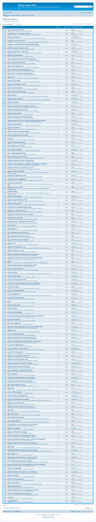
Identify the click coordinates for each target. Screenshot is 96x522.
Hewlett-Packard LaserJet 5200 (16, 146)
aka (8, 31)
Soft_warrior (10, 284)
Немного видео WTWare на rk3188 (17, 200)
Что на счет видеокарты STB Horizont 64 (19, 493)
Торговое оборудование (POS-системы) (39, 96)
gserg (9, 476)
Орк (8, 480)
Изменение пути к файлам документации (19, 207)
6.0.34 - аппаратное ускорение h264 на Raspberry (22, 59)
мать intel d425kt (12, 272)
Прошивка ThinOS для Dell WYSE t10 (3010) (20, 117)
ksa (8, 462)
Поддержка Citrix (12, 500)
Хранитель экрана (13, 413)
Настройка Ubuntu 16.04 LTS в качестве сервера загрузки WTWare (27, 120)
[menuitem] (10, 13)
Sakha (9, 469)
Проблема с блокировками (15, 55)
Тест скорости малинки (14, 149)
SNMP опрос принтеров (14, 196)
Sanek (9, 502)
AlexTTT (11, 222)
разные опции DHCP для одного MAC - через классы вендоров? (26, 439)
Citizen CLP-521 (12, 95)
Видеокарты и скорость (35, 331)
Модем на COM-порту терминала (17, 432)
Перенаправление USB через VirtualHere (38, 42)
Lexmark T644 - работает (15, 392)
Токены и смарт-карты (34, 165)
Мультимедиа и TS (13, 453)
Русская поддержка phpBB (48, 516)
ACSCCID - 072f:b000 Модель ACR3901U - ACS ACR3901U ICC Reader (27, 164)
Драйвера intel (12, 330)
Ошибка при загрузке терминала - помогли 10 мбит (22, 457)
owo (8, 136)
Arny (9, 230)
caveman (10, 458)
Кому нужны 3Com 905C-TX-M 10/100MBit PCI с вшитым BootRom (26, 464)
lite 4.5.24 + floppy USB (14, 323)
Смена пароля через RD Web (16, 30)
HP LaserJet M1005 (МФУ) (15, 312)
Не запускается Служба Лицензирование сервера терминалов (26, 316)
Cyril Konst (10, 451)
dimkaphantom (11, 349)
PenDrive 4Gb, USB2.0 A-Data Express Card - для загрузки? (24, 341)
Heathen (9, 201)
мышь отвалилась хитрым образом (18, 239)
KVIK (9, 346)
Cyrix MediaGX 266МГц (14, 421)
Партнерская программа (15, 124)
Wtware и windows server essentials (18, 135)
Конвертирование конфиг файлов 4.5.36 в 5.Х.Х (21, 221)
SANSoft (9, 172)
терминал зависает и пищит (16, 250)
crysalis (9, 273)
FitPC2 (9, 261)
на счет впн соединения (15, 468)
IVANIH (9, 375)
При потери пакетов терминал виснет (18, 236)
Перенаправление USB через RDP (36, 158)
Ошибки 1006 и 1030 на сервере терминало (20, 381)
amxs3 (9, 49)
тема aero (10, 138)
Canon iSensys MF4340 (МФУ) (16, 290)
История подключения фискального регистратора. (22, 442)
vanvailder (10, 277)
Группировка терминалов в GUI (17, 175)
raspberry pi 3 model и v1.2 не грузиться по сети (21, 106)
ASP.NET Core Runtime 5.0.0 (15, 66)
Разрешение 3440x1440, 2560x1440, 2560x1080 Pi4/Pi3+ (23, 44)
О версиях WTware (31, 63)
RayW (9, 407)
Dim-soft (9, 150)
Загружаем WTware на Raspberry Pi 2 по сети (20, 167)
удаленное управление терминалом (18, 51)
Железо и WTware (31, 70)
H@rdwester (10, 320)
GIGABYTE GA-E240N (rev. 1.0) (16, 247)
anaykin (9, 248)
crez (10, 132)
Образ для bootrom (13, 475)
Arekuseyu (10, 400)
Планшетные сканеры (32, 230)
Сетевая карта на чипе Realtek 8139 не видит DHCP (22, 424)
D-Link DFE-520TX (13, 374)
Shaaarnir (10, 306)
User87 (9, 81)
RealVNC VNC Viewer (13, 127)
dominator (10, 327)
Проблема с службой (14, 428)
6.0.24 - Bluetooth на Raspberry (16, 62)
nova (9, 335)
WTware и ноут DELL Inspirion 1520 (18, 359)
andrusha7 (10, 396)
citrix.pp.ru (11, 497)
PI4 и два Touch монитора (15, 88)
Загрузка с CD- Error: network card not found (20, 406)
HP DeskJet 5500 (12, 308)
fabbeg (9, 110)
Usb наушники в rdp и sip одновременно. (19, 69)
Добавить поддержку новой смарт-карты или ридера (23, 254)
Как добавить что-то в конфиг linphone (19, 33)
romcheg (9, 382)
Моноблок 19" (12, 243)
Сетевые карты (31, 74)
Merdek (11, 45)
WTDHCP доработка (13, 102)
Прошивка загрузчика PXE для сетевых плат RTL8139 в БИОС (26, 326)
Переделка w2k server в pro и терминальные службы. (23, 490)
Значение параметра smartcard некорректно (20, 160)
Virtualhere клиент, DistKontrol (16, 40)
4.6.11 (9, 301)
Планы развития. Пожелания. (34, 34)
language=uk (11, 77)
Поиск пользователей (14, 37)
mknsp (9, 483)
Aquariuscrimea (11, 364)
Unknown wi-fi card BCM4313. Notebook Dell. (20, 73)
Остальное (30, 31)
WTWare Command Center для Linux (18, 48)
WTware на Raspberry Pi (35, 45)
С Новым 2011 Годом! (14, 305)
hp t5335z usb (11, 225)
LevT (9, 440)
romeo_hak (10, 378)
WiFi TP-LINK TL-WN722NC (15, 218)
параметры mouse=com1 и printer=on (18, 355)
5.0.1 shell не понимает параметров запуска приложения (24, 283)
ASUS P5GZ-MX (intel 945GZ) (16, 417)
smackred (10, 161)
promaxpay (10, 103)
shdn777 (9, 313)
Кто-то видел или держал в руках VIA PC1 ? (20, 461)
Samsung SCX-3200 (13, 287)
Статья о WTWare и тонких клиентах (18, 348)
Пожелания (11, 446)
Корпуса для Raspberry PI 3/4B (16, 84)
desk (9, 204)
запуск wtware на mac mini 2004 (17, 91)
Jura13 (9, 360)
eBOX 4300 (11, 388)
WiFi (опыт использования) (15, 479)
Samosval (10, 52)
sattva (9, 67)
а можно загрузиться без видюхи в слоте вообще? (22, 471)
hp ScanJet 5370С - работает (16, 268)
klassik (9, 429)
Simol (9, 498)
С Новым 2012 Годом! (14, 276)
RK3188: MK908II (12, 191)
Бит (8, 436)
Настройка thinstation (14, 319)
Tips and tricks (31, 49)
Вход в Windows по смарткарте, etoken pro (20, 370)
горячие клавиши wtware (15, 113)
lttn (10, 241)
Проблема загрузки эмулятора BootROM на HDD (21, 337)
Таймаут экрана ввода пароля (16, 142)
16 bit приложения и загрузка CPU (17, 395)
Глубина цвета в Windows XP (16, 403)
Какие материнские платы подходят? (18, 399)
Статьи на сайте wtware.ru (36, 52)
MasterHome (10, 99)
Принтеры (29, 147)
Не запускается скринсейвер (16, 297)
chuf (8, 465)
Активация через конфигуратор (17, 179)
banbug (9, 367)
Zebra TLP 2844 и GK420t (15, 203)
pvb (10, 357)
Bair (8, 147)
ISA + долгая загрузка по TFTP (16, 384)
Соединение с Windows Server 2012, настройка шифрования (25, 258)
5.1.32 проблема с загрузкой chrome (18, 232)
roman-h (9, 317)
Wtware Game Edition (14, 482)
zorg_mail (10, 280)
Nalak (9, 454)
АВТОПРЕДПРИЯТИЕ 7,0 (15, 486)
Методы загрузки (31, 139)
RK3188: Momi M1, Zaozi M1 (15, 187)
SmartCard (11, 410)
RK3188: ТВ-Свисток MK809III (16, 171)
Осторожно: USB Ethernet (15, 183)
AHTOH (9, 244)
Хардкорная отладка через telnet (17, 210)
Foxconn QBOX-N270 (13, 294)
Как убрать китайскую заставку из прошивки (21, 214)
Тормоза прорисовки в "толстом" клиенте (20, 363)
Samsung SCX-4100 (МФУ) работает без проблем (22, 377)
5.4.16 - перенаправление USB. (16, 153)
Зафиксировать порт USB (15, 98)
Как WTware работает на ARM (36, 201)
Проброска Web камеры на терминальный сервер (22, 265)
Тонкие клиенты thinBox (35, 85)
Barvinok (9, 121)
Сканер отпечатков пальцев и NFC (18, 109)
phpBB (45, 514)
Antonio (9, 208)
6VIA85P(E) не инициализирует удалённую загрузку (22, 450)
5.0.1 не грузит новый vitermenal (17, 279)
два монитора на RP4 (14, 80)
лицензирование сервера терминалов (19, 366)
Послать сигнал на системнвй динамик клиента (21, 435)
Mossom (9, 444)
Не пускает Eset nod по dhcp (16, 334)
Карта (9, 342)
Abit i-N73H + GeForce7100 (15, 352)
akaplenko (10, 85)
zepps (9, 118)
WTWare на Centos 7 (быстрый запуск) (19, 131)
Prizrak (9, 176)
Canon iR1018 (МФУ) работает (16, 345)
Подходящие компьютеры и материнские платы (39, 248)
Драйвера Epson (12, 229)
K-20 (9, 139)
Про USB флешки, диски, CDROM (17, 156)
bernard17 (10, 96)
